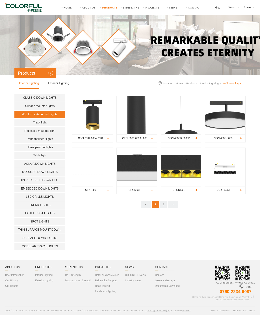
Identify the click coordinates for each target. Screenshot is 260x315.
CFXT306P (135, 189)
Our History (11, 280)
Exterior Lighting (58, 83)
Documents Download (167, 285)
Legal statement (220, 310)
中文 (217, 7)
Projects (152, 7)
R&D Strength (73, 275)
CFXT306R (179, 189)
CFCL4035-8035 (223, 138)
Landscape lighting (105, 291)
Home (68, 7)
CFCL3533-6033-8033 (134, 138)
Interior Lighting (209, 83)
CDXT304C (223, 189)
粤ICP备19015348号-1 (158, 310)
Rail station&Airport (106, 280)
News (173, 7)
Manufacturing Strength (78, 280)
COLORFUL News (135, 275)
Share (247, 7)
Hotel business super (107, 275)
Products (109, 7)
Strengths (131, 7)
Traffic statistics (244, 310)
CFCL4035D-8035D (179, 138)
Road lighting (102, 285)
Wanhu (186, 310)
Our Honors (11, 285)
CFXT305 (90, 189)
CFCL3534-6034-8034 (90, 138)
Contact (194, 7)
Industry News (133, 280)
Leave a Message (165, 280)
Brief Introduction (14, 275)
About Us (89, 7)
